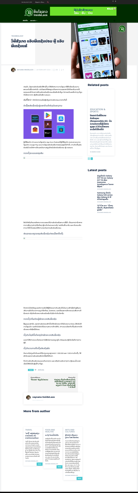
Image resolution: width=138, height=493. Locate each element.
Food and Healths (51, 430)
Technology (17, 36)
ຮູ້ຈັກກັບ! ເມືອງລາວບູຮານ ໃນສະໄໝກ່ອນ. (72, 434)
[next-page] (92, 159)
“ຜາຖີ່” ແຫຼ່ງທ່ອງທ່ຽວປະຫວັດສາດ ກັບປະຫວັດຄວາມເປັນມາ (32, 435)
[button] (48, 2)
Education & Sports (97, 111)
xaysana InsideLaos (25, 70)
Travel (27, 430)
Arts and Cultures (71, 430)
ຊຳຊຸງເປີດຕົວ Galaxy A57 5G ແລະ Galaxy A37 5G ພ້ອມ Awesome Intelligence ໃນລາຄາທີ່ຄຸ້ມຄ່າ (105, 182)
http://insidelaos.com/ (37, 400)
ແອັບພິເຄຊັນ (41, 370)
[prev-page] (89, 159)
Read (39, 464)
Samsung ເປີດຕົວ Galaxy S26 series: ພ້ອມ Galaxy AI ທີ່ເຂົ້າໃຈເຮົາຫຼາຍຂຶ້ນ (105, 196)
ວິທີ (35, 370)
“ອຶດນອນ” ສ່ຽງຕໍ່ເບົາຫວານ (39, 379)
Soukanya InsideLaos (104, 189)
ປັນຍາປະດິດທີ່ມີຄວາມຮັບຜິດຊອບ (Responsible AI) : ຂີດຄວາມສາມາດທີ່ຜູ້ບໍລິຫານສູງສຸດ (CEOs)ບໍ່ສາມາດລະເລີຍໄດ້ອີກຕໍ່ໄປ (101, 122)
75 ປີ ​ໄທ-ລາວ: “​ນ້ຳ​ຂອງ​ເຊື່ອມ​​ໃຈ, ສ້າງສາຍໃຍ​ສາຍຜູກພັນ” (105, 208)
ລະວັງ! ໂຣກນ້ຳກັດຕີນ (52, 433)
